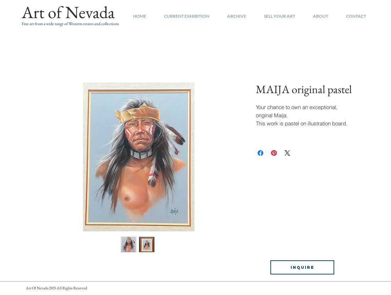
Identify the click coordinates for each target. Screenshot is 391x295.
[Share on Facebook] (260, 153)
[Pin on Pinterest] (274, 153)
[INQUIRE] (302, 267)
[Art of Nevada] (68, 12)
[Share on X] (287, 153)
